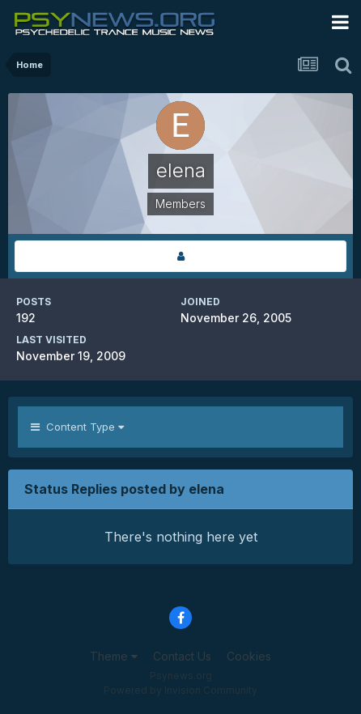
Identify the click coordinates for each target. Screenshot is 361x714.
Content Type (77, 426)
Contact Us (182, 656)
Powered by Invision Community (180, 690)
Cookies (249, 656)
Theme (114, 656)
